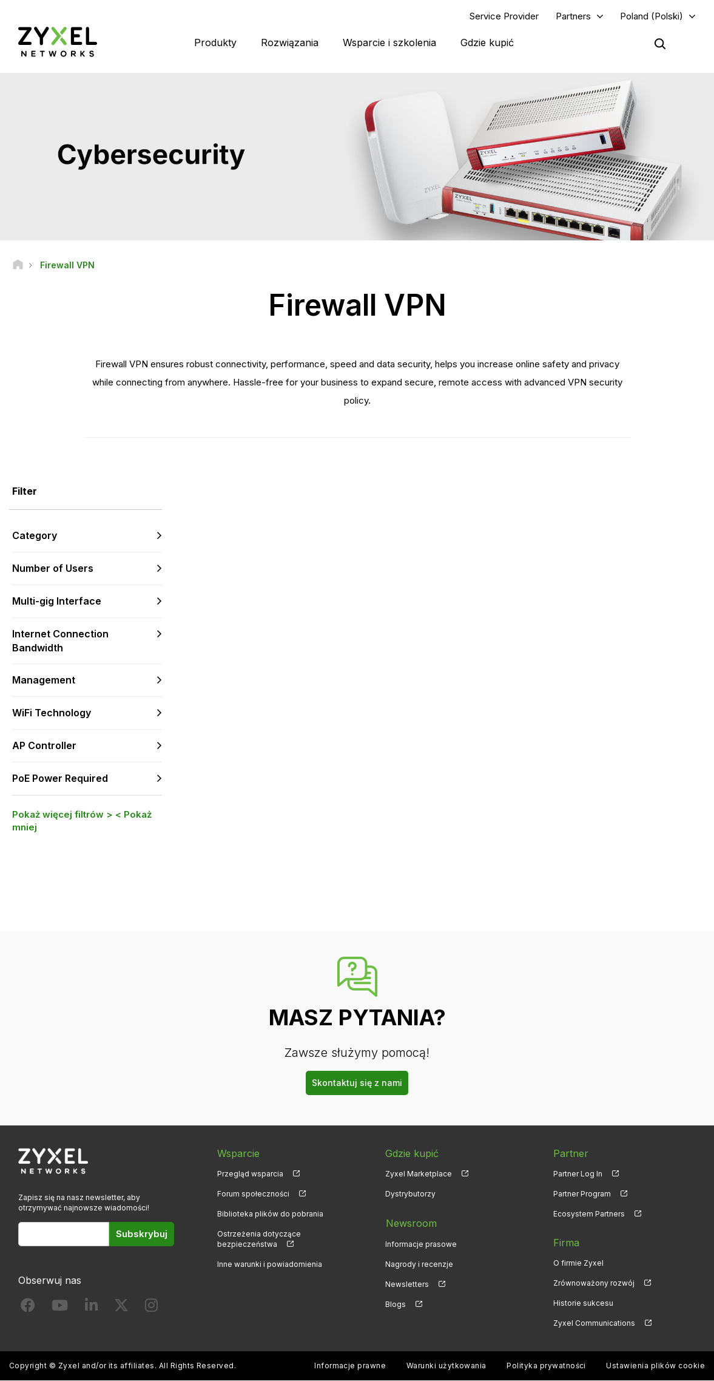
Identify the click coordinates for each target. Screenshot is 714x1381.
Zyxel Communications (594, 1323)
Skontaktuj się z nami (357, 1083)
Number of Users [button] (52, 569)
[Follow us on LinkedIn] (91, 1308)
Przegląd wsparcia (250, 1173)
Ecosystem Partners (589, 1214)
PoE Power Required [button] (60, 779)
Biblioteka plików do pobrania (270, 1214)
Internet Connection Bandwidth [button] (60, 641)
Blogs (395, 1303)
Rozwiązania (289, 42)
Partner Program (582, 1194)
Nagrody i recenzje (419, 1263)
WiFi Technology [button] (51, 713)
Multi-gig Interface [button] (56, 601)
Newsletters (407, 1283)
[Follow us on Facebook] (28, 1308)
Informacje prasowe (421, 1242)
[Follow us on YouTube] (60, 1308)
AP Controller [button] (44, 746)
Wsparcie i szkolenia (389, 42)
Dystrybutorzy (410, 1194)
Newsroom (410, 1223)
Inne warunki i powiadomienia (269, 1264)
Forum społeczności (253, 1194)
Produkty (215, 42)
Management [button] (43, 680)
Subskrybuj (141, 1234)
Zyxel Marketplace (418, 1173)
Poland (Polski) (651, 16)
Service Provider (504, 16)
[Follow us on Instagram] (151, 1308)
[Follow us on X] (121, 1308)
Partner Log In (577, 1173)
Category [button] (34, 536)
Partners (573, 16)
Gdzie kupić (487, 42)
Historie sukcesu (583, 1303)
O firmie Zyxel (578, 1263)
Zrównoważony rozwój (594, 1283)
